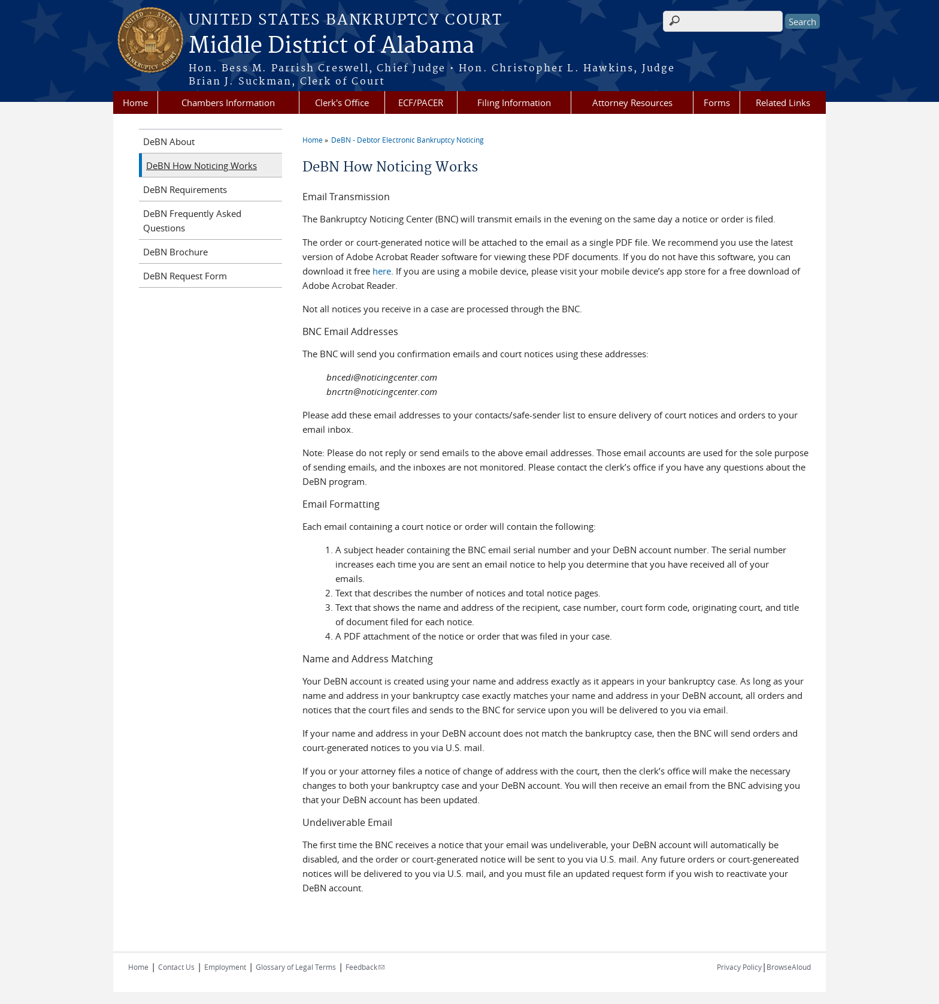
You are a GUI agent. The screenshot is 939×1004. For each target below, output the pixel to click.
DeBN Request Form (185, 276)
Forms (717, 102)
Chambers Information (228, 102)
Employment (225, 967)
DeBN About (169, 141)
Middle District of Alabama (331, 46)
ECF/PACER (420, 102)
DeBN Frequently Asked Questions (192, 220)
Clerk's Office (342, 102)
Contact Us (176, 967)
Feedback (365, 967)
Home (135, 102)
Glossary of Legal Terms (296, 967)
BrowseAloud (789, 967)
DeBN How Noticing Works (201, 165)
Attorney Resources (632, 102)
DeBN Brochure (175, 252)
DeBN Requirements (185, 189)
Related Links (783, 102)
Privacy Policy (739, 967)
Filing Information (514, 102)
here (381, 271)
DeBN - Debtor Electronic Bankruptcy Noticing (407, 139)
